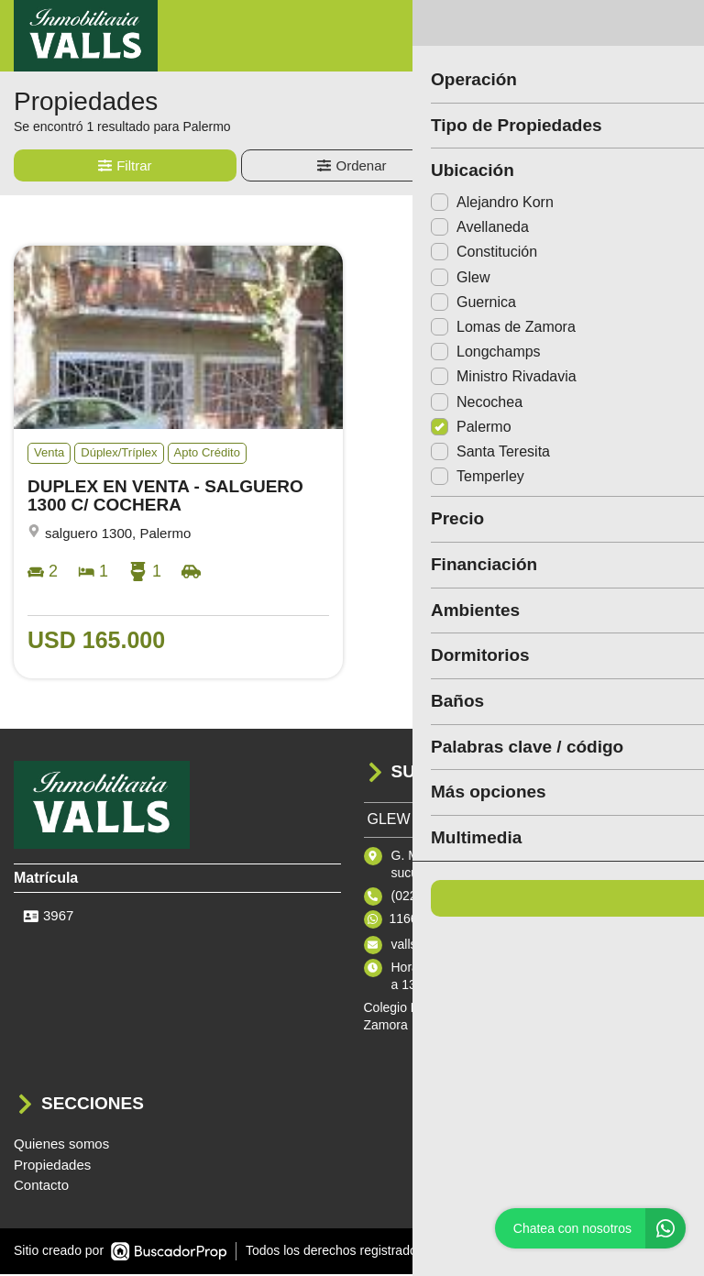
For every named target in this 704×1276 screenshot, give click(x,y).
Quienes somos (61, 1145)
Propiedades (52, 1166)
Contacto (41, 1186)
